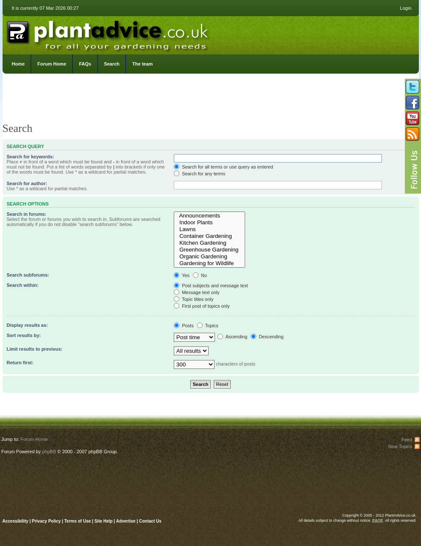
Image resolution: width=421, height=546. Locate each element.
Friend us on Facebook (412, 102)
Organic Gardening (209, 256)
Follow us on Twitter (412, 87)
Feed (406, 439)
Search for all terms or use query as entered (223, 166)
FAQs (85, 63)
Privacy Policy (47, 521)
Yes (181, 275)
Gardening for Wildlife (209, 263)
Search (112, 63)
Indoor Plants (209, 222)
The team (142, 63)
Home (18, 63)
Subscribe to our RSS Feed (412, 134)
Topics (207, 325)
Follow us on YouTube (412, 118)
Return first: (20, 362)
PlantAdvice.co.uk (108, 33)
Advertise (126, 521)
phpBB (49, 451)
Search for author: (27, 183)
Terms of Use (77, 521)
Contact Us (150, 521)
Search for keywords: (30, 156)
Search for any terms (199, 173)
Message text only (197, 292)
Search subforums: (28, 274)
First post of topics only (202, 306)
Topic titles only (193, 299)
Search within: (23, 285)
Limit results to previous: (34, 349)
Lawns (209, 229)
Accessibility (15, 521)
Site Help (103, 521)
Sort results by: (24, 335)
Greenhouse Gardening (209, 249)
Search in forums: (27, 214)
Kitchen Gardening (209, 243)
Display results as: (27, 325)
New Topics (400, 446)
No (200, 275)
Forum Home (51, 63)
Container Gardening (209, 236)
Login (406, 8)
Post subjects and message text (211, 285)
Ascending (232, 336)
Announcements (209, 215)
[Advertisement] (210, 100)
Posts (184, 325)
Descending (267, 336)
